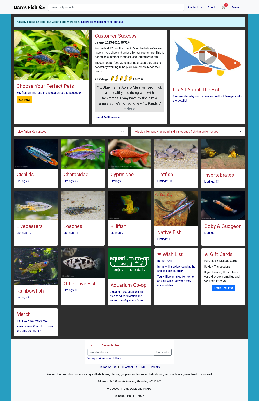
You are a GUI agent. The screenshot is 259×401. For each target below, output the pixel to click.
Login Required (223, 288)
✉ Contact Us (128, 367)
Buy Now (24, 99)
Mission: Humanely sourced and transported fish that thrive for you (176, 131)
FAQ (143, 367)
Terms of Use (108, 367)
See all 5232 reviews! (108, 117)
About (211, 7)
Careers (155, 367)
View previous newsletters (104, 358)
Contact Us (195, 7)
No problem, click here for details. (102, 22)
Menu (235, 7)
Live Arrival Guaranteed (31, 131)
